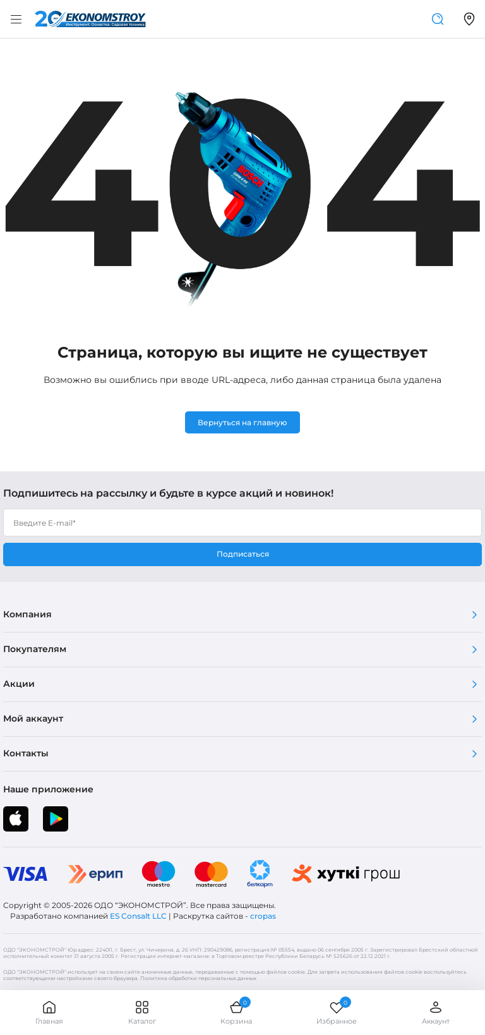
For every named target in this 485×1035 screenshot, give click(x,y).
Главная (49, 1013)
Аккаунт (436, 1013)
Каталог (142, 1013)
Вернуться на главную (242, 422)
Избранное (336, 1013)
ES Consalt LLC (138, 916)
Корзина (236, 1013)
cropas (263, 916)
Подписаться (243, 554)
